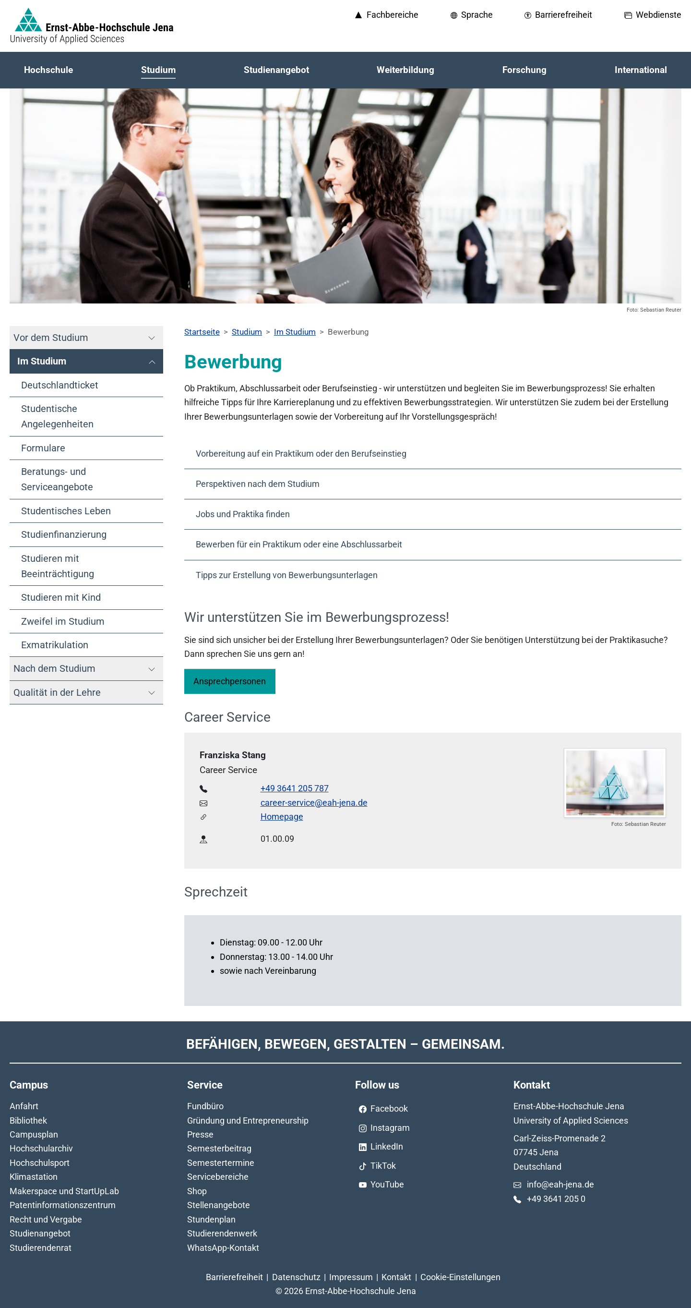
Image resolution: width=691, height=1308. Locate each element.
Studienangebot (40, 1233)
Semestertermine (220, 1163)
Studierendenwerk (222, 1233)
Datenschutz (296, 1277)
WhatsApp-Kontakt (223, 1248)
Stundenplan (211, 1219)
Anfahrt (24, 1106)
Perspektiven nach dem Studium (258, 484)
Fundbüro (205, 1106)
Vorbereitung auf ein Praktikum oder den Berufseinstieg (301, 453)
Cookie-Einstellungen (460, 1277)
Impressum (351, 1277)
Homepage (282, 816)
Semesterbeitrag (219, 1148)
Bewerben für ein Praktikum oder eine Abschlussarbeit (299, 544)
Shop (197, 1191)
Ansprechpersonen (229, 681)
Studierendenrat (40, 1248)
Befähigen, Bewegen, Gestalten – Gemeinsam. (345, 1044)
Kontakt (396, 1277)
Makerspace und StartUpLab (64, 1191)
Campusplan (34, 1134)
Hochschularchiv (41, 1148)
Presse (200, 1134)
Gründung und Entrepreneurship (248, 1120)
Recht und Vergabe (46, 1219)
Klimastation (34, 1177)
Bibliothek (28, 1120)
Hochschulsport (40, 1163)
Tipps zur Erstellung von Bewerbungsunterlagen (287, 575)
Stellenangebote (218, 1205)
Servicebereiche (218, 1177)
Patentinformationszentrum (63, 1205)
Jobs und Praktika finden (243, 514)
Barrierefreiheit (234, 1277)
